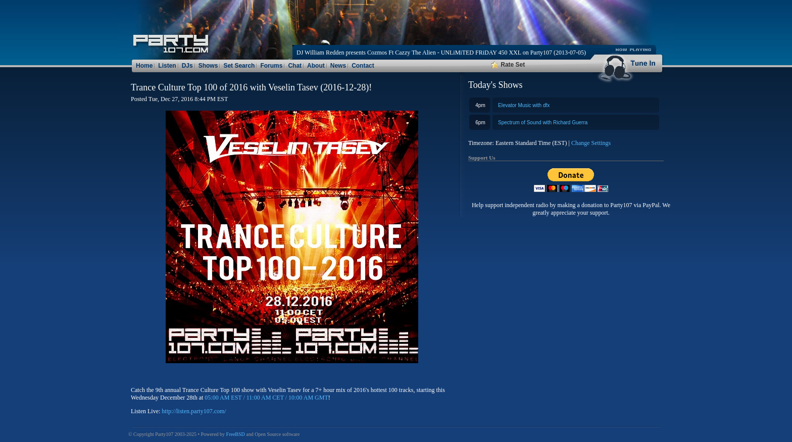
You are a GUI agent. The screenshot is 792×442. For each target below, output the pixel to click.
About (316, 65)
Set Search (239, 65)
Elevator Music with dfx (524, 105)
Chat (295, 65)
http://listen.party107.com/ (194, 411)
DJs (187, 65)
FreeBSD (235, 434)
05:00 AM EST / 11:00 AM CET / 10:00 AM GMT (266, 397)
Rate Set (508, 64)
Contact (363, 65)
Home (144, 65)
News (338, 65)
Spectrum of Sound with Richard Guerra (542, 122)
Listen (167, 65)
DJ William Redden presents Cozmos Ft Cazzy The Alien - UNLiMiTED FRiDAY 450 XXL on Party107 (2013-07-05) (441, 52)
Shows (208, 65)
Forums (271, 65)
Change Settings (591, 142)
